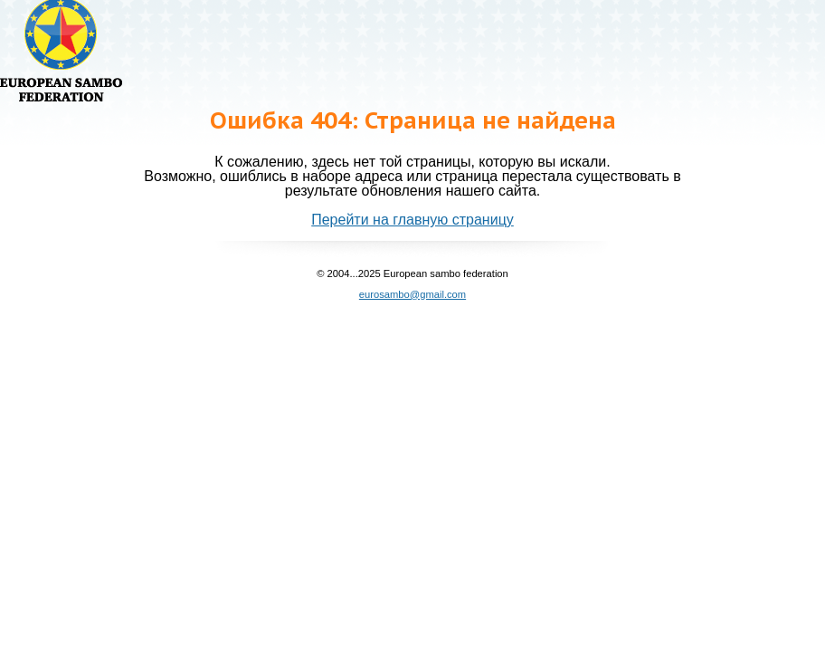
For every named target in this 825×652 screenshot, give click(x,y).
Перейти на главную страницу (412, 219)
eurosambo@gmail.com (412, 294)
